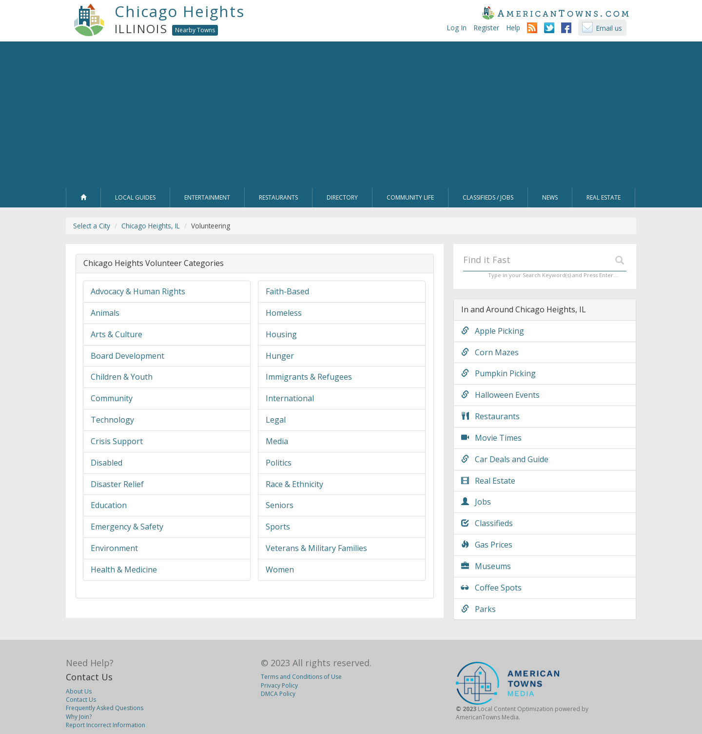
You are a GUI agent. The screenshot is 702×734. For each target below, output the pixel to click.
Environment (114, 548)
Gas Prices (486, 544)
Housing (281, 334)
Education (109, 505)
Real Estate (488, 480)
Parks (478, 609)
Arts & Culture (116, 334)
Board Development (127, 355)
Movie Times (491, 437)
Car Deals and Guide (504, 459)
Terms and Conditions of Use (301, 677)
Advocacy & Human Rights (138, 291)
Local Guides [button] (135, 197)
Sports (278, 526)
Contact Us (89, 677)
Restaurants (490, 416)
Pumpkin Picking (498, 373)
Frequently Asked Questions (104, 708)
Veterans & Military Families (316, 548)
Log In (457, 27)
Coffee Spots (491, 587)
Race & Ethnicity (294, 484)
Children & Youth (122, 376)
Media (277, 441)
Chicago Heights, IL (150, 225)
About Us (79, 691)
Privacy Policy (279, 685)
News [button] (550, 197)
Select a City (91, 225)
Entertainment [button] (207, 197)
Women (280, 569)
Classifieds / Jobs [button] (488, 197)
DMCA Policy (278, 694)
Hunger (280, 355)
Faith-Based (287, 291)
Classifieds (487, 523)
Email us (609, 28)
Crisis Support (117, 441)
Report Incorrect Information (105, 725)
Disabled (106, 462)
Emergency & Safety (127, 526)
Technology (112, 419)
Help (513, 27)
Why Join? (79, 717)
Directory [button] (342, 197)
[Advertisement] (351, 114)
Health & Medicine (124, 569)
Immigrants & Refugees (309, 376)
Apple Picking (492, 331)
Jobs (476, 501)
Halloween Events (500, 394)
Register (486, 27)
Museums (486, 566)
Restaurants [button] (278, 197)
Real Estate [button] (603, 197)
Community (112, 398)
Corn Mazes (490, 352)
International (290, 398)
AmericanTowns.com (555, 13)
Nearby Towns (195, 30)
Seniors (279, 505)
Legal (276, 419)
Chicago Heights (180, 11)
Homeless (284, 312)
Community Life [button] (410, 197)
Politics (279, 462)
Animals (105, 312)
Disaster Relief (117, 484)
